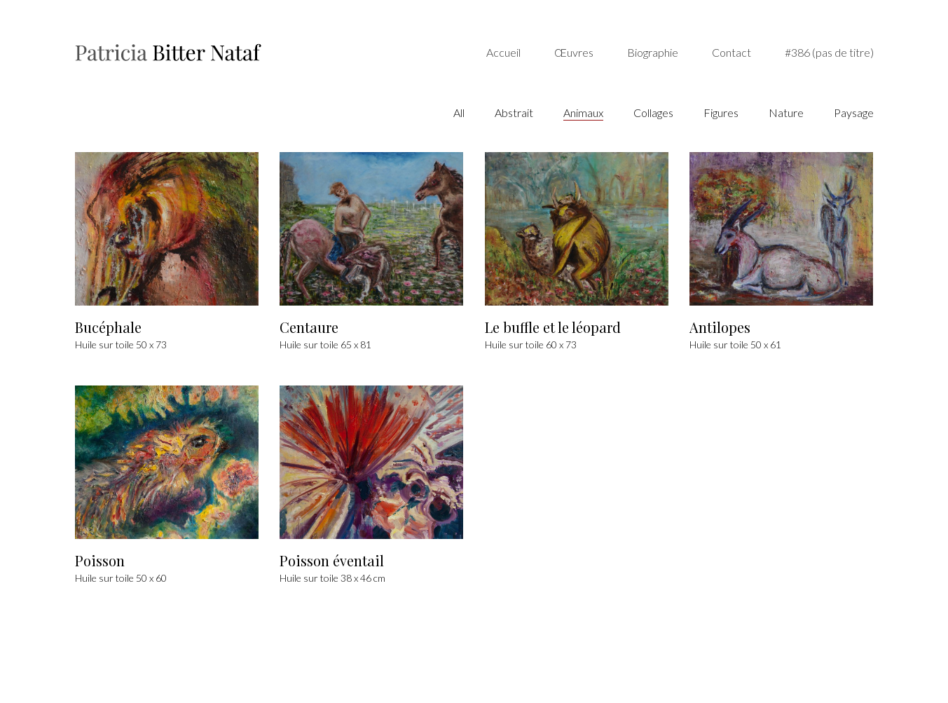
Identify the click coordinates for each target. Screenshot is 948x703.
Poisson (100, 561)
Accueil (503, 52)
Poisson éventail (332, 561)
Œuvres (573, 52)
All (459, 112)
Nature (786, 112)
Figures (721, 112)
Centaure (309, 328)
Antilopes (719, 328)
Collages (653, 112)
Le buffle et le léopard (553, 328)
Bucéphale (108, 328)
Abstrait (514, 112)
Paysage (854, 112)
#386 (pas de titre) (829, 52)
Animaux (583, 112)
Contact (731, 52)
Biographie (652, 52)
